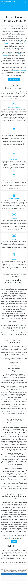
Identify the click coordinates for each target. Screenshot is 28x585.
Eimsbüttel (5, 55)
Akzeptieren (14, 574)
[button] (26, 565)
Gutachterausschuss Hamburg (12, 564)
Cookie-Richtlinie (9, 583)
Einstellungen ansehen (14, 579)
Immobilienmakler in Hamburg (19, 70)
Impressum (17, 583)
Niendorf (16, 54)
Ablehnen (14, 577)
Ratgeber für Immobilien (21, 273)
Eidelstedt (21, 54)
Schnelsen (11, 54)
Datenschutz (14, 583)
